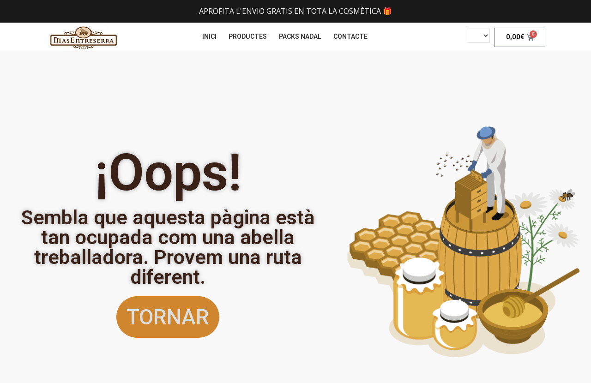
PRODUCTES (248, 36)
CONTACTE (350, 36)
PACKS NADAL (300, 36)
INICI (209, 36)
